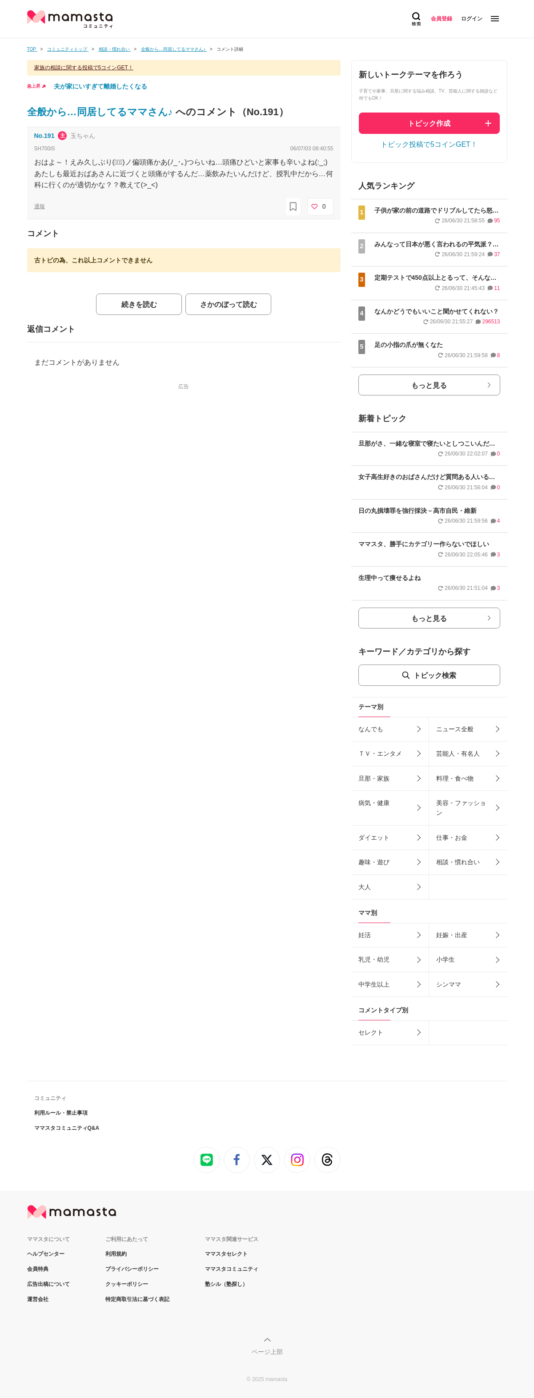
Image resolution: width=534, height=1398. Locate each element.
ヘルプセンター (45, 1254)
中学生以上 (373, 984)
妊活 (364, 935)
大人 (364, 886)
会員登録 (441, 19)
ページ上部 (267, 1351)
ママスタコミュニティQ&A (67, 1128)
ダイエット (373, 837)
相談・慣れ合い (458, 862)
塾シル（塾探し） (226, 1284)
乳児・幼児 (373, 959)
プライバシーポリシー (132, 1269)
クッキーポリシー (126, 1284)
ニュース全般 (455, 729)
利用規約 (116, 1254)
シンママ (448, 984)
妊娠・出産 (451, 935)
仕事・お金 (451, 837)
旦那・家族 (373, 778)
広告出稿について (48, 1284)
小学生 (445, 959)
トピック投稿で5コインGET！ (429, 144)
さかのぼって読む (228, 304)
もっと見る (429, 385)
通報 (39, 206)
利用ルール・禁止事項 (61, 1113)
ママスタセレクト (226, 1254)
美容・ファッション (461, 807)
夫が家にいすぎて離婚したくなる (100, 86)
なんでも (370, 729)
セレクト (370, 1032)
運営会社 (37, 1299)
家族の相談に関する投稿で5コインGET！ (83, 67)
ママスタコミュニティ (231, 1269)
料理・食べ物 (455, 778)
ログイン (471, 19)
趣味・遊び (373, 862)
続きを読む (139, 304)
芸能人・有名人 (458, 753)
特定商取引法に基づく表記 (137, 1299)
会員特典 (37, 1269)
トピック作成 (429, 123)
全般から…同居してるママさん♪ (101, 111)
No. (44, 135)
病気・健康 (373, 802)
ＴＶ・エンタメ (380, 753)
